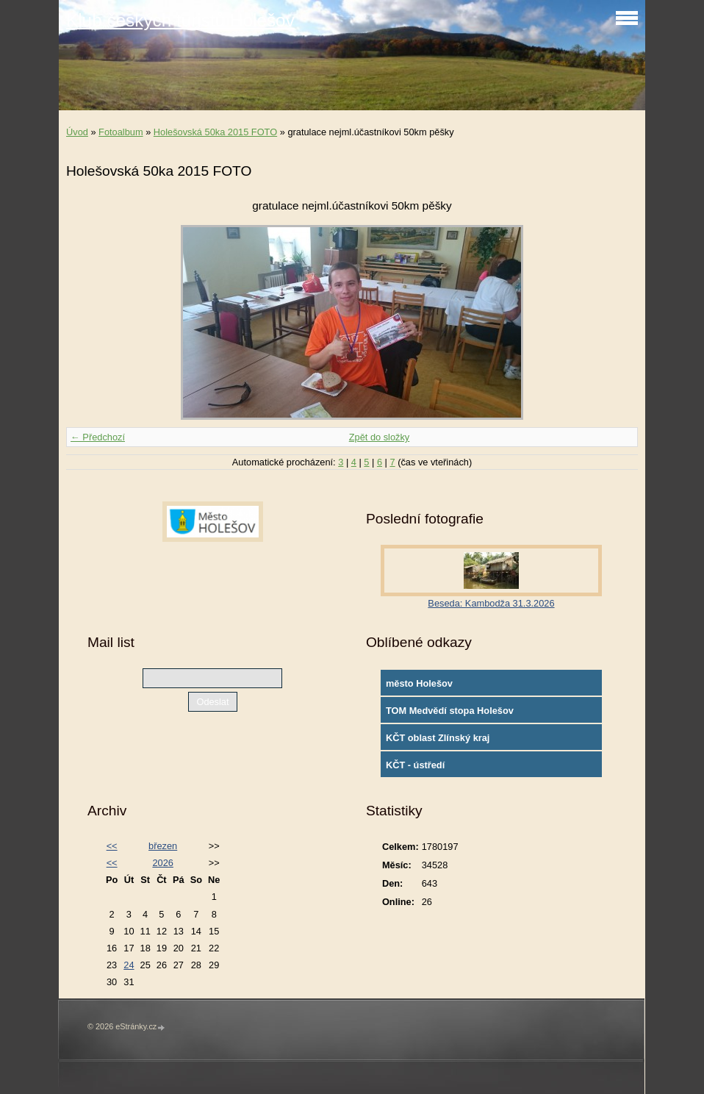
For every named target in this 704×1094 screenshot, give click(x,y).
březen (162, 845)
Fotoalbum (120, 131)
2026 (162, 862)
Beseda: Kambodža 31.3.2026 (491, 603)
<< (112, 845)
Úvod (77, 131)
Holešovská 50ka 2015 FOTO (215, 131)
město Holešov (419, 683)
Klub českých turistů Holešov (180, 20)
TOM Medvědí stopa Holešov (450, 710)
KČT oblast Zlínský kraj (438, 737)
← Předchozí (98, 437)
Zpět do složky (379, 437)
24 (128, 964)
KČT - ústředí (415, 765)
